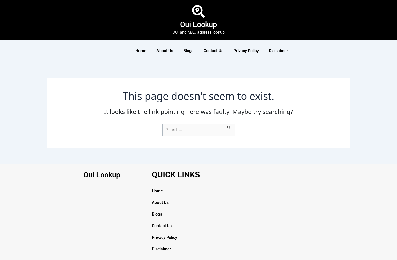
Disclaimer (278, 50)
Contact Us (213, 50)
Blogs (188, 50)
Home (140, 50)
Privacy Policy (246, 50)
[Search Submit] (229, 127)
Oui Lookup (198, 24)
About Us (164, 50)
